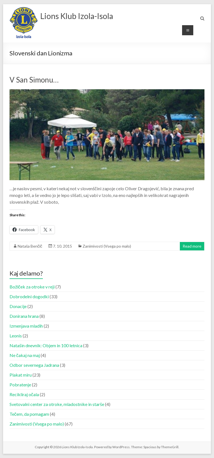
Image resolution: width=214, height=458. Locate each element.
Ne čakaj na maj (25, 355)
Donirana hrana (24, 316)
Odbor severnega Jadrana (34, 365)
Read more (192, 246)
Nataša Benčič (30, 246)
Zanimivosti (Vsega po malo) (107, 246)
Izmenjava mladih (26, 325)
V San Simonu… (34, 79)
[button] (24, 22)
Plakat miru (21, 374)
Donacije (18, 306)
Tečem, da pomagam (29, 414)
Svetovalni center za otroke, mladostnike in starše (57, 404)
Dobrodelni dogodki (29, 296)
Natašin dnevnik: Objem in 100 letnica (46, 345)
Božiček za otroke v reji (32, 286)
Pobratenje (20, 384)
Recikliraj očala (24, 394)
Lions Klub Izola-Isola (76, 16)
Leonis (16, 335)
